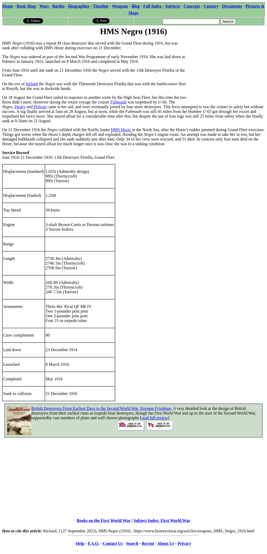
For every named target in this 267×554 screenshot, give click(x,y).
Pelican (40, 107)
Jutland (32, 84)
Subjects (172, 6)
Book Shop (26, 6)
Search (132, 543)
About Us (165, 543)
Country (211, 6)
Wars (44, 6)
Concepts (192, 6)
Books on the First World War (103, 520)
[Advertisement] (225, 69)
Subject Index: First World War (162, 520)
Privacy (184, 543)
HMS (121, 129)
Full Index (153, 6)
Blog (136, 6)
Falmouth (118, 102)
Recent (148, 543)
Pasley (20, 107)
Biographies (78, 6)
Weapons (120, 6)
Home (7, 6)
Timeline (100, 6)
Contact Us (113, 543)
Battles (58, 6)
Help (80, 543)
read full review (155, 418)
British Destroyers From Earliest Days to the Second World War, (101, 408)
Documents (232, 6)
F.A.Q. (93, 543)
